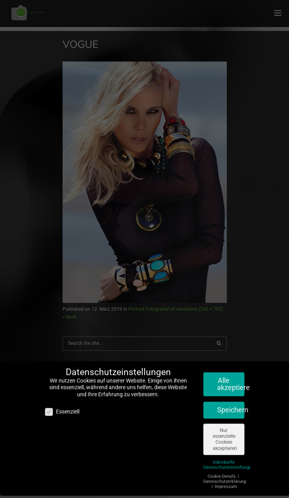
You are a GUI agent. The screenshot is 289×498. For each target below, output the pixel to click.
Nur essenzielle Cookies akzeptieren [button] (225, 434)
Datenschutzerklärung (224, 476)
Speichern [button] (230, 405)
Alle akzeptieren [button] (230, 379)
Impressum (226, 481)
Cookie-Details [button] (222, 471)
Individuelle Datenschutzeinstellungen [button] (228, 460)
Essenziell (62, 407)
